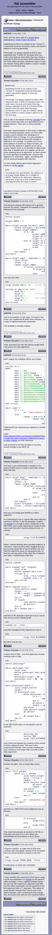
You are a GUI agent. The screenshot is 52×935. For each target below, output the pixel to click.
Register (31, 10)
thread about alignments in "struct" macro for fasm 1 (21, 38)
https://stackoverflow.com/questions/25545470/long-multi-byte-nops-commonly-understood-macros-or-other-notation (24, 438)
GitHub (28, 879)
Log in (39, 13)
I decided (36, 120)
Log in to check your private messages (22, 13)
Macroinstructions (24, 20)
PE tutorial (19, 165)
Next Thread (40, 911)
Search (24, 10)
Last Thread (30, 911)
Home (18, 10)
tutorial (9, 524)
